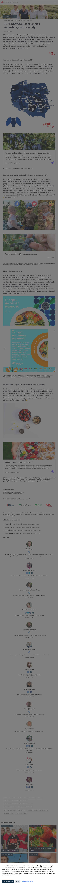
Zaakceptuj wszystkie (8, 881)
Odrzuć (17, 881)
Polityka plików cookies (27, 881)
